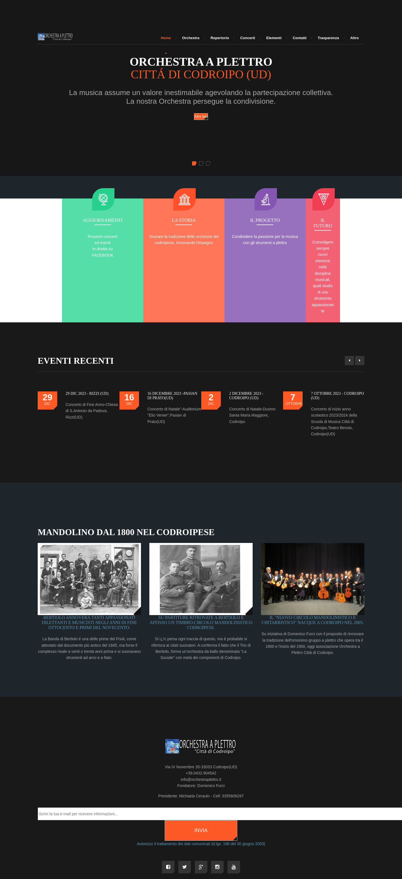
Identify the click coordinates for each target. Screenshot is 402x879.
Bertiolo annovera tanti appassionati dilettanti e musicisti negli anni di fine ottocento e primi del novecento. (89, 567)
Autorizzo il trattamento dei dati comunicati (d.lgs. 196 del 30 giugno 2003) (201, 789)
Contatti (300, 38)
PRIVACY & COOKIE (285, 836)
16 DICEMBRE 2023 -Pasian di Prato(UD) (172, 340)
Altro (354, 38)
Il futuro (303, 220)
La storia (167, 220)
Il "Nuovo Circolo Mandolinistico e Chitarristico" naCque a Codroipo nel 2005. (313, 565)
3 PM (263, 836)
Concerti (247, 38)
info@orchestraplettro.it (201, 725)
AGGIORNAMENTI (99, 220)
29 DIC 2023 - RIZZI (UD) (87, 338)
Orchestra (190, 38)
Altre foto (201, 117)
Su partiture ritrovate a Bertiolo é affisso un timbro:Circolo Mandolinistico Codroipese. (201, 567)
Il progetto (235, 220)
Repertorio (219, 38)
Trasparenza (328, 38)
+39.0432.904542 (201, 719)
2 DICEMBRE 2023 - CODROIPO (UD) (246, 340)
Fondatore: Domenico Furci (201, 731)
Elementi (274, 38)
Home (166, 38)
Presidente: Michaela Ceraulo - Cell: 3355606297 (201, 741)
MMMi (234, 836)
